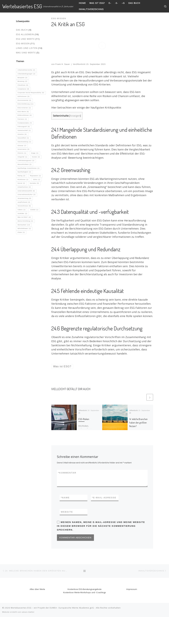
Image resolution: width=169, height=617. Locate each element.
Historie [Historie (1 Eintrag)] (22, 153)
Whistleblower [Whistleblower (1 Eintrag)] (24, 229)
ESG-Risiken (83, 419)
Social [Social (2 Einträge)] (21, 183)
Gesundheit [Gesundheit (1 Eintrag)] (23, 138)
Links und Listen (26, 48)
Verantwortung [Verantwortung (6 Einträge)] (24, 198)
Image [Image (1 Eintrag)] (34, 153)
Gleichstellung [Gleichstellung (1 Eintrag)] (24, 142)
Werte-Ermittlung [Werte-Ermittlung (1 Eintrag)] (25, 221)
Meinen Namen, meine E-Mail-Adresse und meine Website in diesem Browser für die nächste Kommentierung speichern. (101, 526)
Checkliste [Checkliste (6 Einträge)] (23, 85)
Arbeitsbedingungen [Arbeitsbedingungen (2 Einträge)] (26, 74)
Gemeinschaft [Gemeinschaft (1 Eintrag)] (24, 130)
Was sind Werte (26, 52)
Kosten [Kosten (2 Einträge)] (36, 157)
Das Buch (22, 29)
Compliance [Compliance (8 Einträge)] (23, 89)
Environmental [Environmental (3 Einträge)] (24, 100)
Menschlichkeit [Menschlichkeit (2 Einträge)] (25, 164)
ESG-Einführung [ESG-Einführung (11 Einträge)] (25, 104)
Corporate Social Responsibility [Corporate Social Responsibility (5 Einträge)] (31, 93)
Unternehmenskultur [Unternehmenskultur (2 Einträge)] (26, 195)
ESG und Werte (25, 38)
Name (65, 498)
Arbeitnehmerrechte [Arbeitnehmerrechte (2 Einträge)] (26, 70)
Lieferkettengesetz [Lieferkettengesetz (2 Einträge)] (26, 161)
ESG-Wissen (23, 43)
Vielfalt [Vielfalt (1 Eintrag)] (34, 210)
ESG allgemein (25, 34)
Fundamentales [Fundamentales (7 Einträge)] (25, 123)
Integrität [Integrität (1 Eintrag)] (22, 157)
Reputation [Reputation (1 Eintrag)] (35, 176)
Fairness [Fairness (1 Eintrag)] (22, 119)
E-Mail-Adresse (104, 498)
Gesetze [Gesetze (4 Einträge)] (22, 134)
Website (67, 512)
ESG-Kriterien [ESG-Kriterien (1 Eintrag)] (24, 108)
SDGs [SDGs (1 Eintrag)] (36, 180)
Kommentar (67, 473)
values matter (28, 612)
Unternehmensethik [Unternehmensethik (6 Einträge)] (26, 191)
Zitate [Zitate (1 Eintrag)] (21, 232)
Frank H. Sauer (62, 64)
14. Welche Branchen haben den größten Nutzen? (138, 422)
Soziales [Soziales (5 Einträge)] (34, 183)
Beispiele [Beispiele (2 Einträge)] (22, 78)
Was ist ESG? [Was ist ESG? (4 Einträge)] (24, 217)
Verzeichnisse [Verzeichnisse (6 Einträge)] (24, 206)
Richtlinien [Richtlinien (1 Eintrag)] (23, 180)
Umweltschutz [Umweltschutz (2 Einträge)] (24, 187)
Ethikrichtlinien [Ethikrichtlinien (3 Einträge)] (25, 115)
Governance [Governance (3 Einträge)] (23, 149)
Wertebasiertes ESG (21, 607)
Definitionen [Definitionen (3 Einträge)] (23, 96)
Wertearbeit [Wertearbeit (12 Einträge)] (24, 225)
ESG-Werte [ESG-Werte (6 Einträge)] (23, 112)
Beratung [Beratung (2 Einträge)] (22, 81)
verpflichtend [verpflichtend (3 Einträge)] (24, 202)
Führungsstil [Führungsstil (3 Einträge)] (24, 127)
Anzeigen (75, 115)
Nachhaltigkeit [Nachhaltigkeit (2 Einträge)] (24, 172)
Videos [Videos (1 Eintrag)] (22, 210)
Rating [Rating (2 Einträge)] (21, 176)
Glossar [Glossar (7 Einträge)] (22, 146)
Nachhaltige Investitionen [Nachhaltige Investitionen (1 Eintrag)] (29, 168)
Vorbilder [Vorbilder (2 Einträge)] (22, 214)
